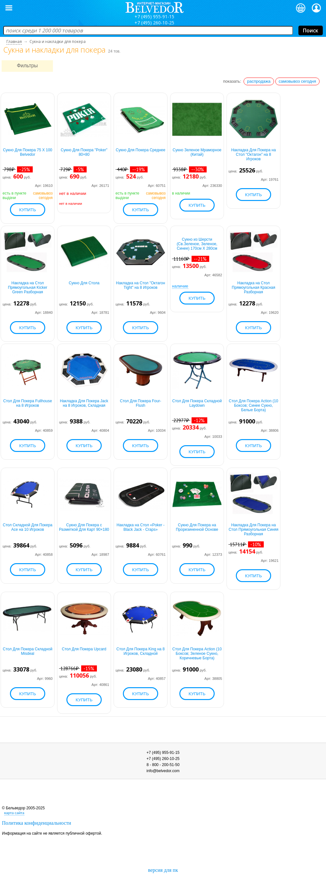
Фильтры (27, 65)
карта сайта (14, 812)
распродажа (258, 81)
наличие (180, 286)
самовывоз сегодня (297, 81)
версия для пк (163, 870)
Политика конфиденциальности (36, 823)
